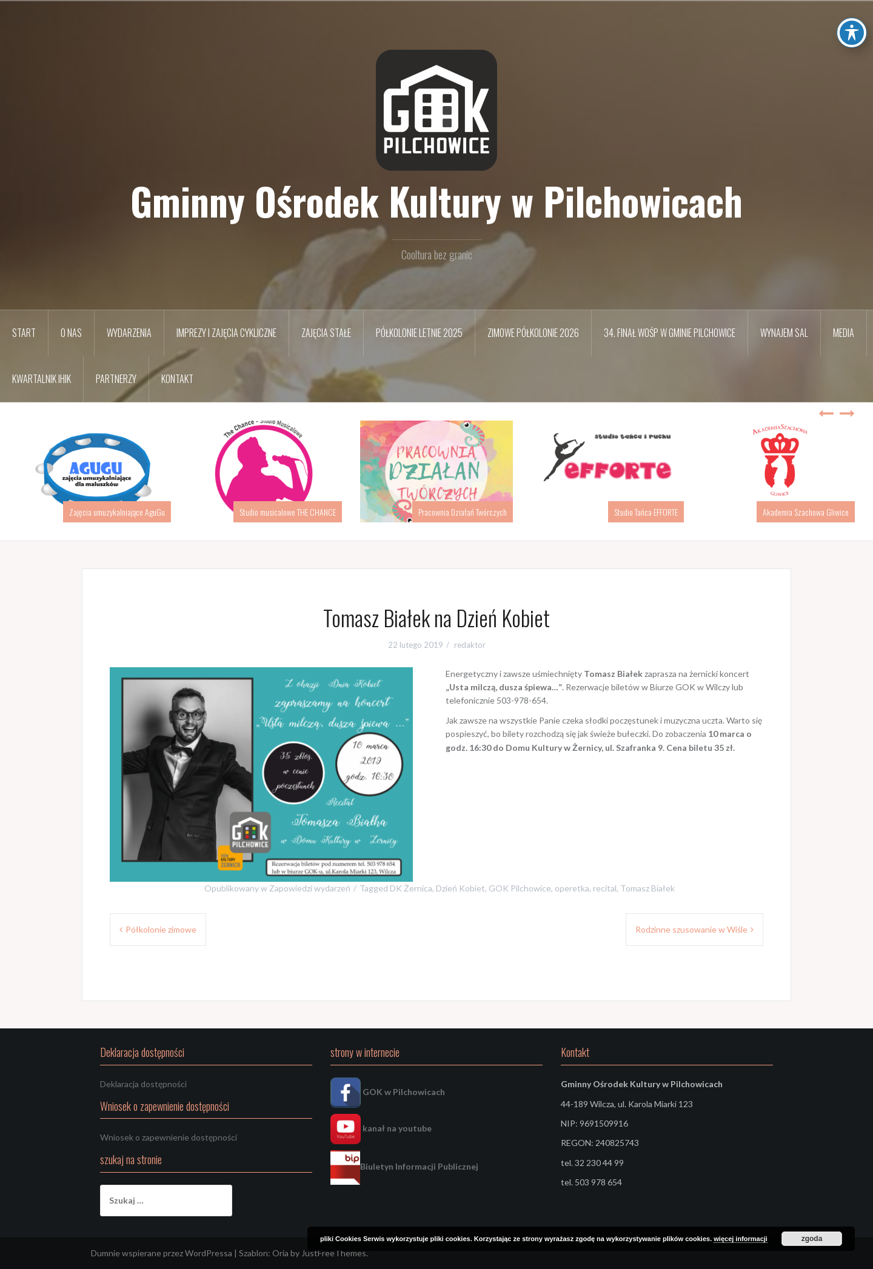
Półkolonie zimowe (160, 929)
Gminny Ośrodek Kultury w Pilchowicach (436, 200)
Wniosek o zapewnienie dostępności (168, 1137)
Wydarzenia (129, 332)
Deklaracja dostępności (143, 1084)
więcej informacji (741, 1238)
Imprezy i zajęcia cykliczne (226, 332)
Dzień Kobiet (460, 888)
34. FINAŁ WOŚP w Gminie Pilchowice (669, 332)
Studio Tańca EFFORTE (646, 511)
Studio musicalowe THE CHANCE (287, 511)
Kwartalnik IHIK (41, 378)
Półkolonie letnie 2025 (419, 332)
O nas (71, 332)
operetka (572, 888)
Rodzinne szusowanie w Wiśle (691, 929)
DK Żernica (411, 888)
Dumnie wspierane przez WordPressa (161, 1253)
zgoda (812, 1238)
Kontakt (177, 378)
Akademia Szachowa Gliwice (806, 511)
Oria (280, 1253)
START (24, 332)
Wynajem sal (784, 332)
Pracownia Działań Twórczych (462, 511)
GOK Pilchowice (520, 888)
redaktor (470, 645)
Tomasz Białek (647, 888)
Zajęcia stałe (326, 332)
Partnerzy (116, 378)
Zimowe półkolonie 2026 (533, 332)
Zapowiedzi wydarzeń (309, 888)
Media (843, 332)
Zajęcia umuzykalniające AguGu (117, 511)
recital (605, 888)
